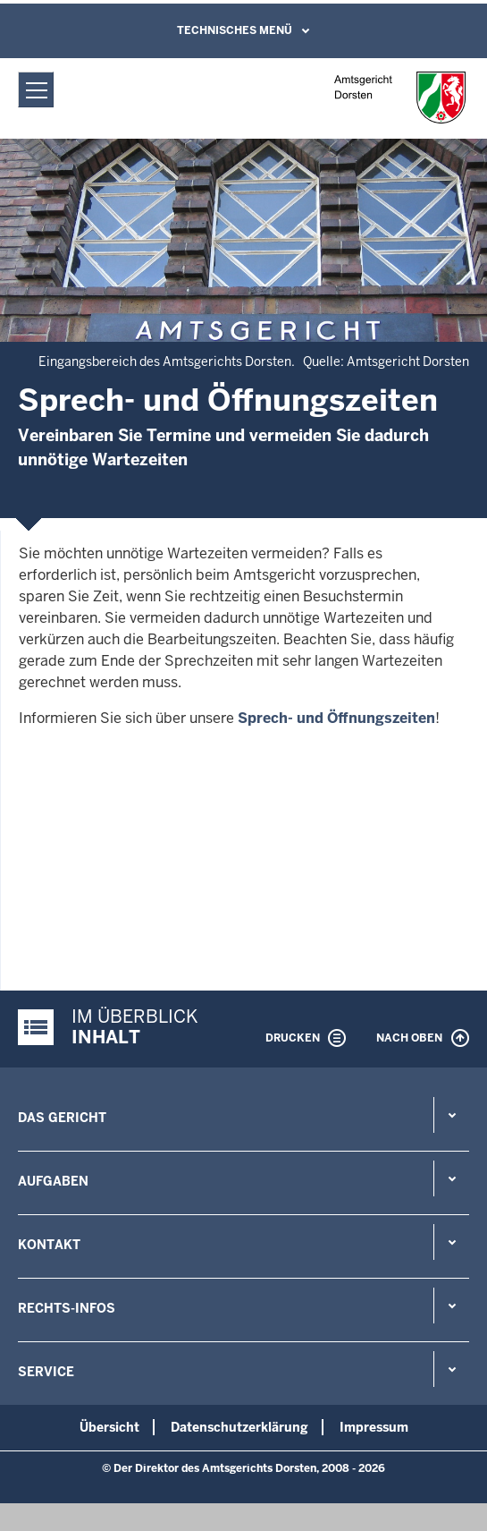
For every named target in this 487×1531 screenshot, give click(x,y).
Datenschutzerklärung (239, 1427)
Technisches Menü (234, 30)
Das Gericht (62, 1118)
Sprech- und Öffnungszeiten (336, 718)
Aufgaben (53, 1181)
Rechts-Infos (66, 1308)
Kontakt (49, 1245)
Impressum (374, 1427)
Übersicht (109, 1427)
